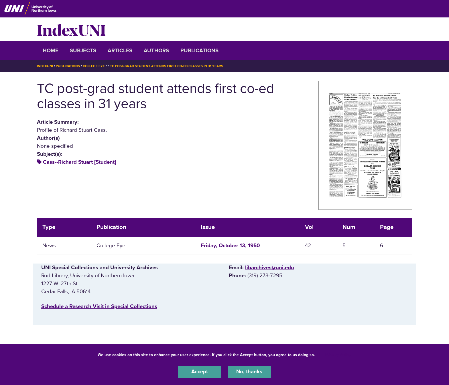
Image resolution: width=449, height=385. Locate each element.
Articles (120, 50)
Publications (199, 50)
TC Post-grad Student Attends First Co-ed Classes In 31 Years (167, 66)
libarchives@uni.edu (269, 267)
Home (50, 50)
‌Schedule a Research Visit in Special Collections (99, 306)
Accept (199, 372)
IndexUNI (71, 29)
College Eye (94, 66)
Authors (156, 50)
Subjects (83, 50)
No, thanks (249, 372)
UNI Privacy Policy (334, 354)
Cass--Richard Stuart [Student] (79, 162)
